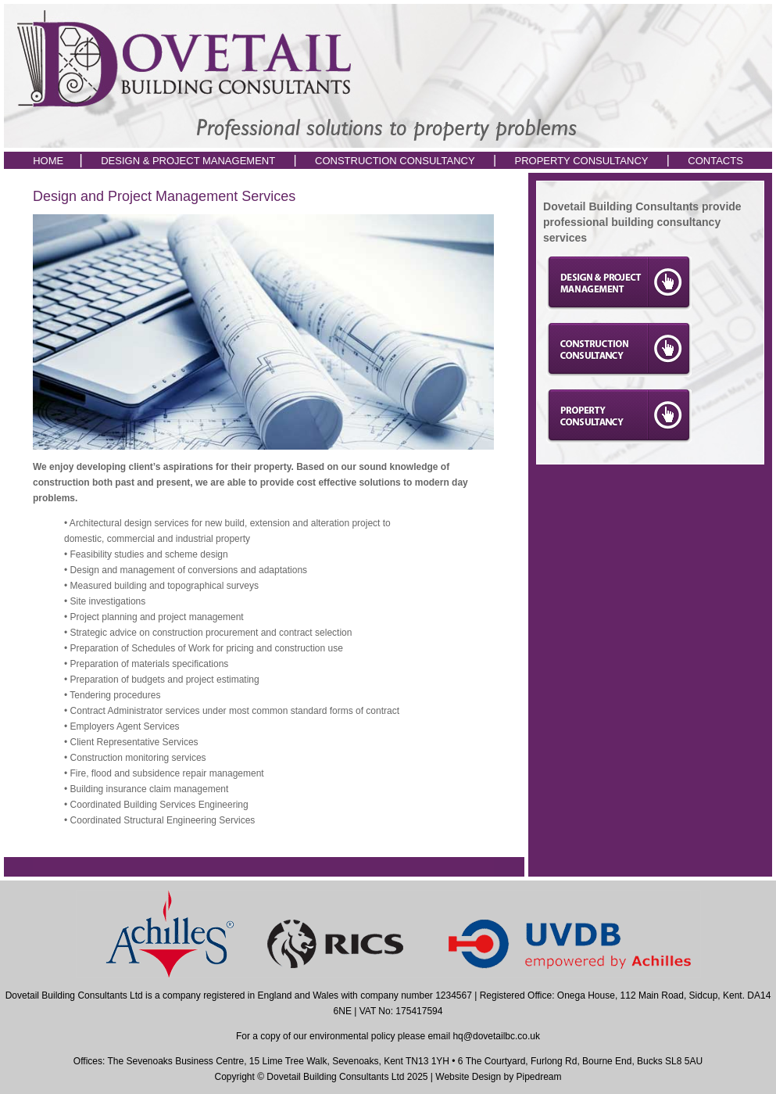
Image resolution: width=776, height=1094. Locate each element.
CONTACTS (715, 161)
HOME (48, 161)
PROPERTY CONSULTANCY (582, 161)
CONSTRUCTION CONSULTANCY (395, 161)
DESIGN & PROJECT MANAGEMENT (189, 161)
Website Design (468, 1076)
